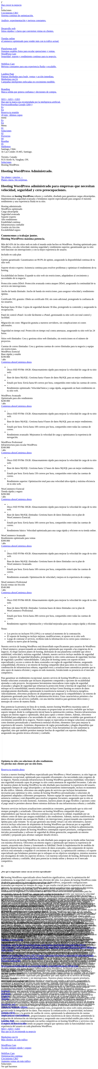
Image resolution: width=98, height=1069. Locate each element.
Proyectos (5, 104)
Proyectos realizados (66, 955)
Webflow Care (12, 947)
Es (2, 107)
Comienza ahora (8, 362)
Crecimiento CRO (27, 947)
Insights (84, 955)
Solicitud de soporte (46, 966)
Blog (78, 955)
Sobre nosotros (8, 955)
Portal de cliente (19, 958)
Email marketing (61, 947)
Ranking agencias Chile (12, 939)
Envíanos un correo (28, 966)
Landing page (51, 945)
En (2, 110)
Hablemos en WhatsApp (66, 966)
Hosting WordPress (45, 947)
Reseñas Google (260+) (21, 104)
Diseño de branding (67, 945)
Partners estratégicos (46, 955)
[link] (49, 7)
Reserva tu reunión (10, 966)
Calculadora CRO (35, 958)
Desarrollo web (8, 945)
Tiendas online (22, 945)
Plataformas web (37, 945)
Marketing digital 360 (79, 947)
